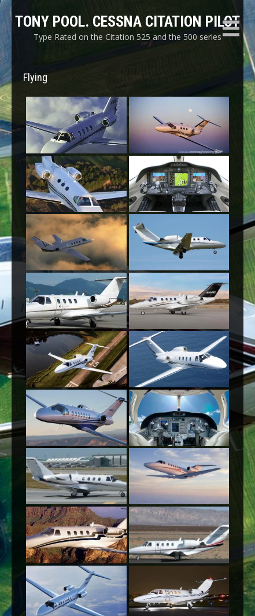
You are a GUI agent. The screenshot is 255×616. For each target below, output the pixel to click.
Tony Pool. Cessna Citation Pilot (127, 21)
